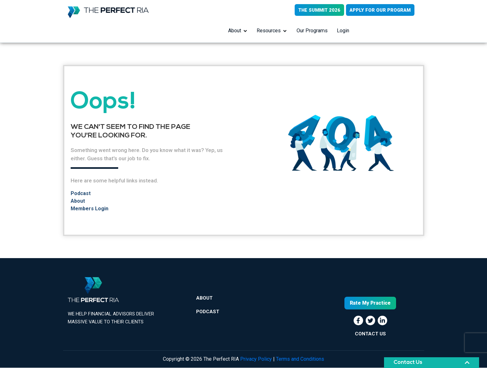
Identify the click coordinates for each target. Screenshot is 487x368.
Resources (269, 31)
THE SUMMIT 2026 (318, 10)
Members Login (89, 209)
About (234, 31)
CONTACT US (370, 334)
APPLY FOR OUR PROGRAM (380, 10)
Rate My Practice (370, 303)
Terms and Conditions (300, 359)
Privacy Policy (256, 359)
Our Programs (312, 31)
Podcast (81, 194)
